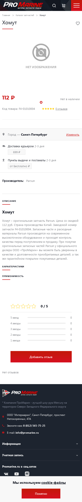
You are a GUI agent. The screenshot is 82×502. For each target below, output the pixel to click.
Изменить (72, 134)
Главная (6, 15)
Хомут (43, 15)
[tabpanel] (41, 56)
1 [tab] (41, 102)
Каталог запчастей (25, 15)
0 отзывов (61, 108)
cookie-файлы (53, 482)
